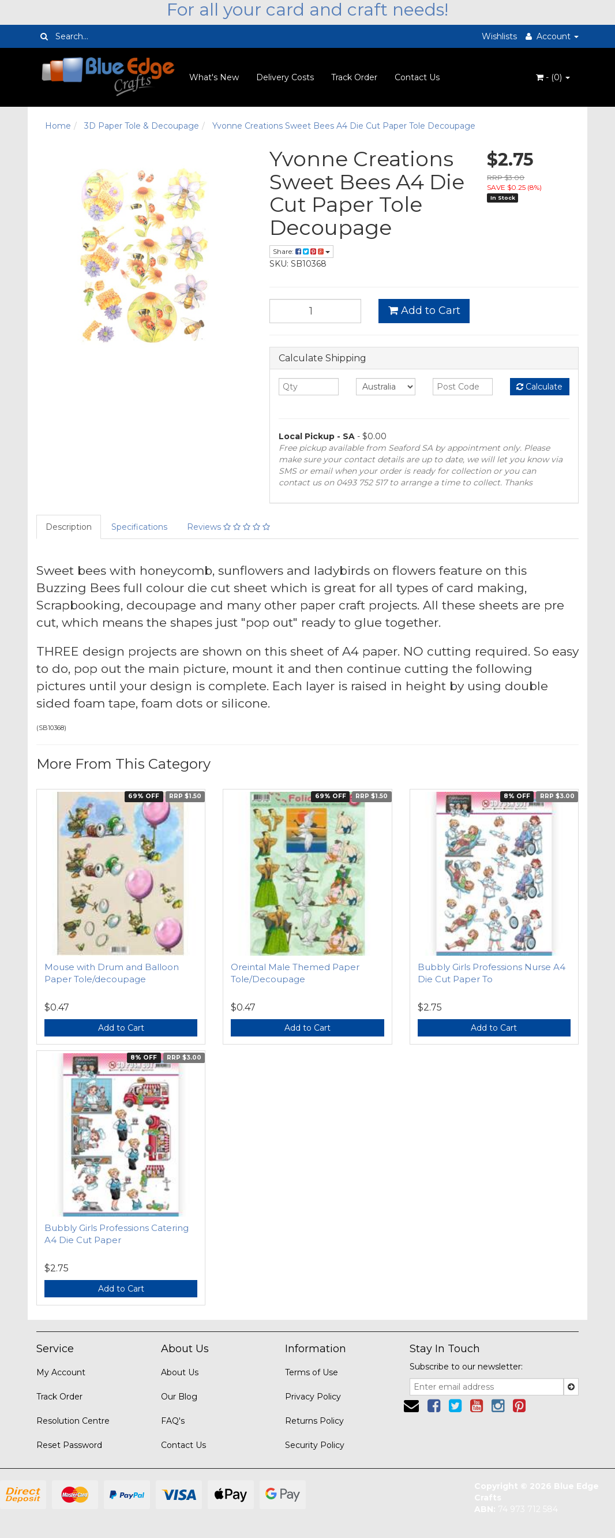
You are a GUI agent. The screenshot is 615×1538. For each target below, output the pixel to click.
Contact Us (417, 77)
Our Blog (179, 1396)
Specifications (139, 527)
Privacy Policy (313, 1396)
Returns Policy (314, 1421)
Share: (301, 251)
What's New (214, 77)
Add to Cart (424, 310)
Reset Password (69, 1445)
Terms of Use (311, 1372)
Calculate (539, 386)
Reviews (228, 527)
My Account (60, 1372)
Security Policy (314, 1445)
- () (553, 77)
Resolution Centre (73, 1421)
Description (69, 527)
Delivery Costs (285, 77)
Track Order (354, 77)
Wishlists (499, 36)
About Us (179, 1372)
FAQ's (173, 1421)
